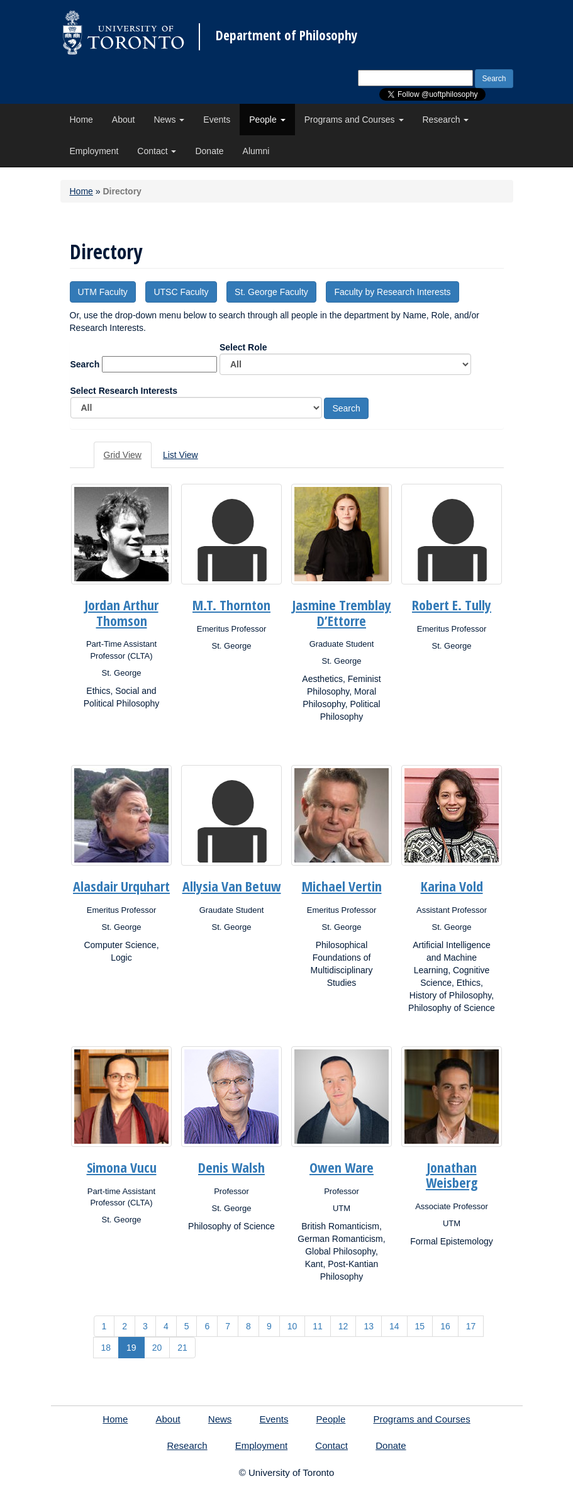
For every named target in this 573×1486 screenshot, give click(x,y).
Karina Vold (452, 885)
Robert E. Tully (451, 604)
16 (445, 1326)
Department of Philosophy (286, 35)
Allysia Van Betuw (231, 885)
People (267, 120)
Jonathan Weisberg (451, 1175)
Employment (94, 151)
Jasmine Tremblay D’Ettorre (341, 612)
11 (318, 1326)
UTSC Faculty (180, 292)
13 (369, 1326)
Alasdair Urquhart (121, 885)
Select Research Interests (196, 402)
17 (471, 1326)
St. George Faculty (271, 292)
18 (106, 1348)
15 (420, 1326)
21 (182, 1348)
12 (343, 1326)
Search (85, 364)
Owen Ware (341, 1167)
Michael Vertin (342, 885)
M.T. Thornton (231, 604)
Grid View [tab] (123, 455)
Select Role (345, 358)
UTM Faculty (103, 292)
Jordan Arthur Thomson (122, 612)
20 (157, 1348)
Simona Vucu (122, 1167)
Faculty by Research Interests (392, 292)
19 (131, 1348)
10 (292, 1326)
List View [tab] (180, 455)
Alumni (256, 151)
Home (81, 120)
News (168, 120)
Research (446, 120)
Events (216, 120)
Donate (209, 151)
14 (394, 1326)
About (123, 120)
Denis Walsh (231, 1167)
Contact (156, 151)
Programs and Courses (354, 120)
